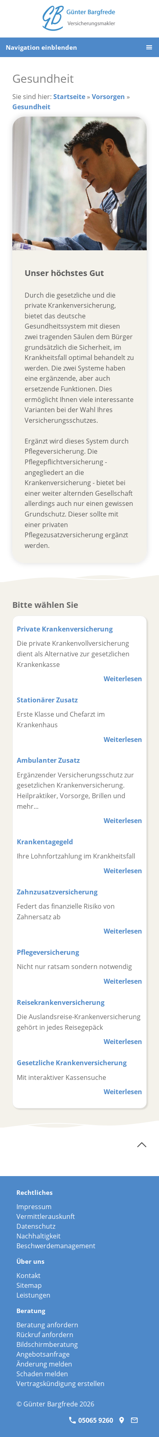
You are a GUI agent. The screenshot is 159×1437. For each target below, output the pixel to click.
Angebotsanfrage (43, 1354)
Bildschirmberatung (47, 1344)
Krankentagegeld (45, 841)
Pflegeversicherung (48, 952)
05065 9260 (91, 1420)
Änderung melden (44, 1364)
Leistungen (33, 1295)
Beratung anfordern (47, 1324)
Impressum (34, 1206)
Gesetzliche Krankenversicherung (72, 1062)
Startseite (69, 96)
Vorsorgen (108, 96)
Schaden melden (42, 1373)
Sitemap (29, 1285)
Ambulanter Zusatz (48, 760)
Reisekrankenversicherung (60, 1002)
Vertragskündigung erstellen (60, 1383)
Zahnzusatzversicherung (57, 891)
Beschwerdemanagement (55, 1245)
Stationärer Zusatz (47, 699)
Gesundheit (31, 106)
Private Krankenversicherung (65, 629)
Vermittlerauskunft (45, 1216)
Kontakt (28, 1275)
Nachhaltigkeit (38, 1236)
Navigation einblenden (41, 47)
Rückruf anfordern (44, 1334)
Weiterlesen (123, 678)
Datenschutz (35, 1226)
